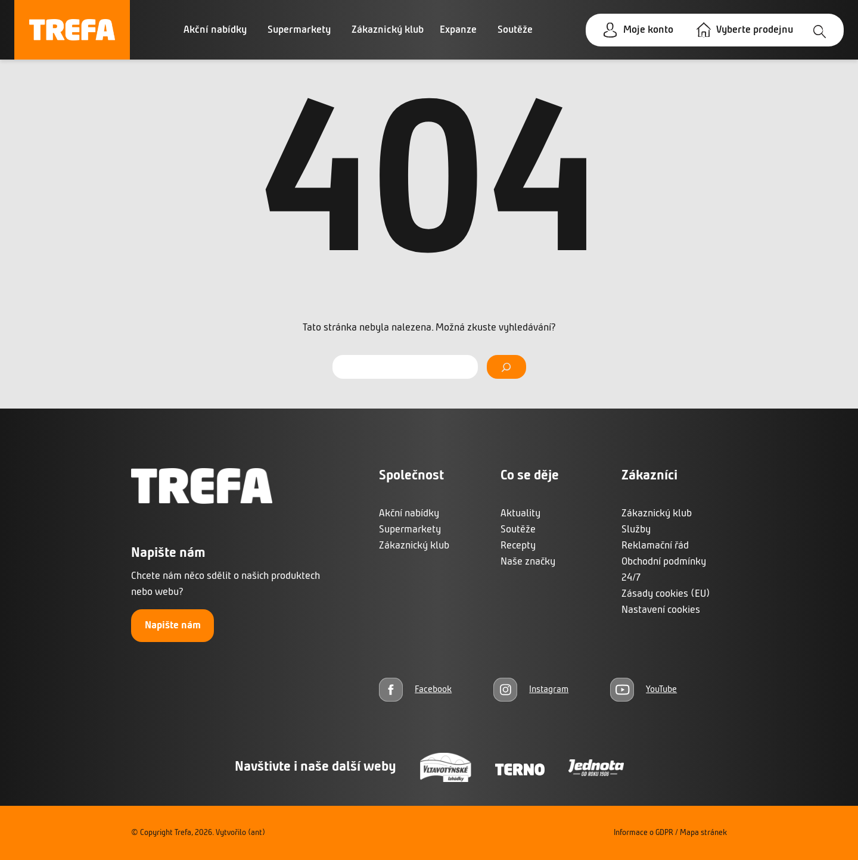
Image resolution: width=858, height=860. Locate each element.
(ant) (256, 832)
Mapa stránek (703, 832)
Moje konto (648, 30)
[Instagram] (530, 689)
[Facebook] (415, 689)
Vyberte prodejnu (754, 30)
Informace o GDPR (643, 832)
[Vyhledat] (506, 367)
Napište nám (173, 625)
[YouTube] (643, 689)
